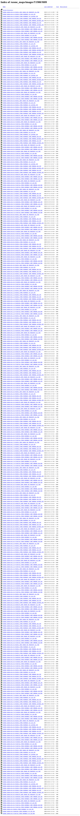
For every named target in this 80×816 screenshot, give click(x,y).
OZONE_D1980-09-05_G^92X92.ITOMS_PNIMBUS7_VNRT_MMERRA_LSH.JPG (22, 141)
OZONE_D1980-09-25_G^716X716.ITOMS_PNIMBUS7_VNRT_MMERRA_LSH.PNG (22, 668)
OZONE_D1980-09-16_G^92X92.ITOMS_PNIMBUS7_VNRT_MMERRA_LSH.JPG (22, 423)
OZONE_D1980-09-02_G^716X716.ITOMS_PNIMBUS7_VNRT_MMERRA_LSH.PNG (22, 69)
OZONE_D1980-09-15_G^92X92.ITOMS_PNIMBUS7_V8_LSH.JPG (19, 394)
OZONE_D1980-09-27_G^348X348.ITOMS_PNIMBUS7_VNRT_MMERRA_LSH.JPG (22, 710)
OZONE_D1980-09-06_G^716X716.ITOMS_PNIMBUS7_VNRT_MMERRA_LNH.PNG (22, 185)
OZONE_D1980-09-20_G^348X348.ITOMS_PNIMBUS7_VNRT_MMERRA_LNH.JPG (22, 531)
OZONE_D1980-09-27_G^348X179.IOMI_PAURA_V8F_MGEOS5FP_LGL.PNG (21, 706)
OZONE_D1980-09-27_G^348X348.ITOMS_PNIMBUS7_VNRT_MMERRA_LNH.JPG (22, 708)
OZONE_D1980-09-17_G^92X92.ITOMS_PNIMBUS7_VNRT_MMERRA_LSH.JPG (22, 448)
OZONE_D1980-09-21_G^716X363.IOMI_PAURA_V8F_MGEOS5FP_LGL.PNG (21, 560)
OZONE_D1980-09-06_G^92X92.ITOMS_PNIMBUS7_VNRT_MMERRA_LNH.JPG (22, 166)
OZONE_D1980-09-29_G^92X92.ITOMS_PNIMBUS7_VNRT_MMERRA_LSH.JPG (22, 760)
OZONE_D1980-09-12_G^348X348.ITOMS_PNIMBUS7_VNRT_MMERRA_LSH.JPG (22, 330)
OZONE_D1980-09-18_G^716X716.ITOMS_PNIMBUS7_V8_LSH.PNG (20, 486)
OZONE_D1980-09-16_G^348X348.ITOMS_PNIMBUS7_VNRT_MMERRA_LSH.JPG (22, 432)
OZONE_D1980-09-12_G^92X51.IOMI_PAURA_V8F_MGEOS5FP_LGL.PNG (21, 316)
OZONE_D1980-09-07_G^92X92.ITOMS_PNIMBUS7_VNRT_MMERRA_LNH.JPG (22, 193)
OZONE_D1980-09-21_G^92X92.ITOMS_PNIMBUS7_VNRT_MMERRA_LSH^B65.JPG (23, 552)
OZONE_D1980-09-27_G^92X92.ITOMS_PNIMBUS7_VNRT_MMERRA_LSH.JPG (22, 701)
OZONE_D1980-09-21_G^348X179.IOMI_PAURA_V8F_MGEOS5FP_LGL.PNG (21, 554)
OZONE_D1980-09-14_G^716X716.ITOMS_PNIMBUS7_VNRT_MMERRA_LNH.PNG (22, 387)
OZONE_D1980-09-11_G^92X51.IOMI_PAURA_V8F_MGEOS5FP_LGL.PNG (21, 290)
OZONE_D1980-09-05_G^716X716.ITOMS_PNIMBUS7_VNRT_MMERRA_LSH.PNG (22, 157)
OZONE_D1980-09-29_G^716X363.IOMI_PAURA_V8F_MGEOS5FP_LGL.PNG (21, 771)
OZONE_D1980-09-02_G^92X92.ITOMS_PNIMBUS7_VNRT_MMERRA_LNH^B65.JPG (23, 50)
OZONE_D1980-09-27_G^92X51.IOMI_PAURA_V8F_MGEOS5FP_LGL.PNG (21, 695)
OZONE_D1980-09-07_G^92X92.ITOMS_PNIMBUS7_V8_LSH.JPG (19, 191)
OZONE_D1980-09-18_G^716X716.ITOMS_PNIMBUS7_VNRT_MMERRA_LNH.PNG (22, 488)
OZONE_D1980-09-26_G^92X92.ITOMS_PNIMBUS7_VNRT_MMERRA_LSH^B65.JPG (23, 678)
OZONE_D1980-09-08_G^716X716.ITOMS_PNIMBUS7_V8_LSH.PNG (20, 233)
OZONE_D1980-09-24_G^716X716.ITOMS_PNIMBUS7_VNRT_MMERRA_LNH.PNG (22, 640)
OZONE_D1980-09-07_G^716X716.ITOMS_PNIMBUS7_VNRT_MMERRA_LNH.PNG (22, 210)
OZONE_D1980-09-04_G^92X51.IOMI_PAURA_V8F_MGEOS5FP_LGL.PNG (21, 100)
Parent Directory (8, 10)
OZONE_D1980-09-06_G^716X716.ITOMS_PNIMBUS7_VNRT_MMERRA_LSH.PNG (22, 187)
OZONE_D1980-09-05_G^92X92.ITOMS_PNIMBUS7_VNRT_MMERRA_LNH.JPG (22, 136)
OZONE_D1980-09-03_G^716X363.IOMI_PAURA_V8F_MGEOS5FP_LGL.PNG (21, 92)
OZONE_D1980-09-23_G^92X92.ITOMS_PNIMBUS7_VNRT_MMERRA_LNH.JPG (22, 598)
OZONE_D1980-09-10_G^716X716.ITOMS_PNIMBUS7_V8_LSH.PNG (20, 284)
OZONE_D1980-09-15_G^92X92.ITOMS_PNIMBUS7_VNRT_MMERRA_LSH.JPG (22, 398)
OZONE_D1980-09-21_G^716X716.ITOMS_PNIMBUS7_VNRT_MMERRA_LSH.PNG (22, 566)
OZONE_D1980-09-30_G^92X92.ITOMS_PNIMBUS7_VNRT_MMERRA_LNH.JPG (22, 786)
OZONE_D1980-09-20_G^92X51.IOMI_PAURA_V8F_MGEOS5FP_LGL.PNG (21, 518)
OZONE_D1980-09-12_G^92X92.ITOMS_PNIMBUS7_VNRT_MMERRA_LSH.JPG (22, 322)
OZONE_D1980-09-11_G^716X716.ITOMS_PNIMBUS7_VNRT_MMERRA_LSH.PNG (22, 313)
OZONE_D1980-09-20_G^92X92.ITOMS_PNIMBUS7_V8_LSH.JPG (19, 520)
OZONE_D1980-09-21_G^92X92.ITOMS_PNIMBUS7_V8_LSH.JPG (19, 545)
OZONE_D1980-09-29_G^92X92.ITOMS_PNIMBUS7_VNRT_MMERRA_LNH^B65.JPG (23, 758)
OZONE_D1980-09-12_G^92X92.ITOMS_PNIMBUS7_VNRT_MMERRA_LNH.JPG (22, 320)
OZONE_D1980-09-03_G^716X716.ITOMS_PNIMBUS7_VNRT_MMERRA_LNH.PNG (22, 96)
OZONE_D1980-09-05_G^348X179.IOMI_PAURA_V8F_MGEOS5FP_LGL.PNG (21, 145)
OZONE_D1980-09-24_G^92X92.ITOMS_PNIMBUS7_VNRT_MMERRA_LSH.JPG (22, 626)
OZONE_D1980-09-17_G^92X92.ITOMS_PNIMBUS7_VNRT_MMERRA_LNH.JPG (22, 446)
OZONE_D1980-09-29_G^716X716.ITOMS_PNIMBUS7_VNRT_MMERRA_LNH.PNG (22, 775)
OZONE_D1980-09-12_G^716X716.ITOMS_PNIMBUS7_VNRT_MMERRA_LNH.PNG (22, 337)
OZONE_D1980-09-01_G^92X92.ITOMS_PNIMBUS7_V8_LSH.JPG (19, 14)
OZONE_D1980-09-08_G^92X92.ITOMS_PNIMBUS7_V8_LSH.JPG (19, 216)
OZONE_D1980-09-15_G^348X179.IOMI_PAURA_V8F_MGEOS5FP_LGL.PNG (21, 402)
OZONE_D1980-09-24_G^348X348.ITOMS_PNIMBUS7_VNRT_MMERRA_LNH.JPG (22, 632)
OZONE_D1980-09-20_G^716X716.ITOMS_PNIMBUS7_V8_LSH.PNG (20, 537)
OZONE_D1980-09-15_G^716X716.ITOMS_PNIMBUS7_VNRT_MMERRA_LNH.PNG (22, 413)
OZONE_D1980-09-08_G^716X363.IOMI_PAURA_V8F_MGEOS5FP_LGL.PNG (21, 231)
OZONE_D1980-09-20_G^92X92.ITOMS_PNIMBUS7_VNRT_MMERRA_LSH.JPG (22, 524)
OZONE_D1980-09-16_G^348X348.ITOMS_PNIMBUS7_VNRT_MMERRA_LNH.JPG (22, 429)
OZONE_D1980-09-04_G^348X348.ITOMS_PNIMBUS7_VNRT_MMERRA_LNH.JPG (22, 117)
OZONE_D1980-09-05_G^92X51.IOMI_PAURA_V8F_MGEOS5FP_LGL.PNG (21, 130)
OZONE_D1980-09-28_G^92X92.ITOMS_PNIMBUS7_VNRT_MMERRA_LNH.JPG (22, 727)
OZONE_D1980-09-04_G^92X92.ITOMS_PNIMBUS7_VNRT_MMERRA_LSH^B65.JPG (23, 113)
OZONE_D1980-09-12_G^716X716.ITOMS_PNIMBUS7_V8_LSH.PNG (20, 335)
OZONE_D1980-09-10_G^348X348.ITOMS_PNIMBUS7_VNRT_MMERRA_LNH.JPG (22, 278)
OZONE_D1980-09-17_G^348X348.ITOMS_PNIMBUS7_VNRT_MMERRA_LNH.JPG (22, 455)
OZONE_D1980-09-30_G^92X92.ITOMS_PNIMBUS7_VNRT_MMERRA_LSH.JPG (22, 790)
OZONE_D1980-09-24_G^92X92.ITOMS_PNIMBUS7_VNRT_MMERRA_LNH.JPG (22, 623)
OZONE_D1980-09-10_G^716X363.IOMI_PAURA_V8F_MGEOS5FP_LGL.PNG (21, 282)
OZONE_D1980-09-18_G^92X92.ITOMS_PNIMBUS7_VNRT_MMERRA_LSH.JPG (22, 474)
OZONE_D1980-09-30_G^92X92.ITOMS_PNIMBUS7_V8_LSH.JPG (19, 782)
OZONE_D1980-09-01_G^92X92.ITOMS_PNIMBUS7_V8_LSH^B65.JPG (20, 16)
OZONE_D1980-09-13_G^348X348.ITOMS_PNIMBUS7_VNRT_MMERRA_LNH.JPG (22, 354)
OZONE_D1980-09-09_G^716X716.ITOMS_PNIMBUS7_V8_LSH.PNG (20, 259)
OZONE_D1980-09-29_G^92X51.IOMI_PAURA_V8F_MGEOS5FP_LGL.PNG (21, 750)
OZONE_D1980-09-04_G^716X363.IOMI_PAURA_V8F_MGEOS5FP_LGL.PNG (21, 122)
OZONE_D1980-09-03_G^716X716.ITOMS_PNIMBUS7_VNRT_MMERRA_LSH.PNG (22, 98)
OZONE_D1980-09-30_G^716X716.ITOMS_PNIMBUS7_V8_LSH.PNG (20, 803)
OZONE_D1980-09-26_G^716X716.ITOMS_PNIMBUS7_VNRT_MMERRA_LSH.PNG (22, 693)
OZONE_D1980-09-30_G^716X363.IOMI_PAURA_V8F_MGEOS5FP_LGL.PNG (21, 801)
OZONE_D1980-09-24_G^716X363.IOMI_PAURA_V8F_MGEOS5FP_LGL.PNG (21, 636)
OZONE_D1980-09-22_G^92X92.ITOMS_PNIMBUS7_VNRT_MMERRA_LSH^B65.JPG (23, 577)
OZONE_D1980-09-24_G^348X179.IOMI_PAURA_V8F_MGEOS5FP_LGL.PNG (21, 630)
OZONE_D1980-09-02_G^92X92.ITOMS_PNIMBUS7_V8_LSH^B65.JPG (20, 46)
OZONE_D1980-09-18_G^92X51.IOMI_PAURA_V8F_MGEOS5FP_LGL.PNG (21, 467)
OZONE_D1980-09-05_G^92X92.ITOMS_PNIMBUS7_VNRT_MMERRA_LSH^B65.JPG (23, 143)
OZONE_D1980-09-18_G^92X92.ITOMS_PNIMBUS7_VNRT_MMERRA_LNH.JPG (22, 472)
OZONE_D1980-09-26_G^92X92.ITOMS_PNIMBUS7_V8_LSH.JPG (19, 672)
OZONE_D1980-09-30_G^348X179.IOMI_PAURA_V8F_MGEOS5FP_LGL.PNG (21, 794)
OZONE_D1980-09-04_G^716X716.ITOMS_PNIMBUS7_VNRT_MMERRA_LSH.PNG (22, 128)
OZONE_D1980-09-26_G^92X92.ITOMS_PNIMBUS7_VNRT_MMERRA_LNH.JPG (22, 674)
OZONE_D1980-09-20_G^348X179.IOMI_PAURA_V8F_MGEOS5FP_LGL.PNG (21, 529)
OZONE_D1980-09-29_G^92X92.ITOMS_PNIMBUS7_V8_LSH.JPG (19, 752)
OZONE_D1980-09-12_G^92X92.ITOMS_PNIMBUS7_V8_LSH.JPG (19, 318)
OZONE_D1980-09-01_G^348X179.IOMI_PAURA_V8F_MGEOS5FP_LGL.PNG (21, 27)
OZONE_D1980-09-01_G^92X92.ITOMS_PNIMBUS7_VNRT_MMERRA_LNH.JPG (22, 18)
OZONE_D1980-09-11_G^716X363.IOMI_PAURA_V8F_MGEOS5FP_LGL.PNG (21, 307)
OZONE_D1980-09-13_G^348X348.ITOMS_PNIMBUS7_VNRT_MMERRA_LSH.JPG (22, 356)
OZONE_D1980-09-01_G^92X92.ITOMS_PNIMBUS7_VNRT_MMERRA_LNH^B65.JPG (23, 20)
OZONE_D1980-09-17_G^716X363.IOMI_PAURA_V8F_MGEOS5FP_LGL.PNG (21, 459)
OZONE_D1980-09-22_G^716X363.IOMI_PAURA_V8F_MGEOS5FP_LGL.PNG (21, 585)
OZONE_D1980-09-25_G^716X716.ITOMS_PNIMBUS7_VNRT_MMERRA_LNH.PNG (22, 666)
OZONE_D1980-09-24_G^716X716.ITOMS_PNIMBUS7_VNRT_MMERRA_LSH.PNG (22, 642)
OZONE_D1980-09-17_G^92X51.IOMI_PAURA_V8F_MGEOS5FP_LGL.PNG (21, 442)
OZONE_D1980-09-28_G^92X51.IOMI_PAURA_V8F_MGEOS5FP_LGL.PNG (21, 720)
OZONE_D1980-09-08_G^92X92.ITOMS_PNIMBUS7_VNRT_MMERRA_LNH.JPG (22, 219)
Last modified (48, 6)
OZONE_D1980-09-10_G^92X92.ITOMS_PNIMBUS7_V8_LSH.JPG (19, 267)
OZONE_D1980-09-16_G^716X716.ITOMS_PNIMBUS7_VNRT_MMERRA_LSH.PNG (22, 440)
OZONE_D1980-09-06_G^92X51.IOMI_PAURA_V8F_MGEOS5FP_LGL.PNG (21, 160)
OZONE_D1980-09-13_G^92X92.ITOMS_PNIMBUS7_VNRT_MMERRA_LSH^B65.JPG (23, 349)
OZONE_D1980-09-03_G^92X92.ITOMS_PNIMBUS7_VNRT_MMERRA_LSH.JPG (22, 81)
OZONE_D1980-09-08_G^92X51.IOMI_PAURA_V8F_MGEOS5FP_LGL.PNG (21, 214)
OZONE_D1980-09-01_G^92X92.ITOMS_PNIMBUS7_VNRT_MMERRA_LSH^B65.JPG (23, 25)
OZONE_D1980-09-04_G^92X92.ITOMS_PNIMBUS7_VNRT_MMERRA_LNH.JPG (22, 107)
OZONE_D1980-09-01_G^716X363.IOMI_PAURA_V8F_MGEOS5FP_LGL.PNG (21, 33)
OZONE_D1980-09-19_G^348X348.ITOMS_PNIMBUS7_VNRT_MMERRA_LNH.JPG (22, 505)
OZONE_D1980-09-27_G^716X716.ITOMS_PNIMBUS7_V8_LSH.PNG (20, 714)
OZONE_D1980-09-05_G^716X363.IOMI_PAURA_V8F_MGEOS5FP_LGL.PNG (21, 151)
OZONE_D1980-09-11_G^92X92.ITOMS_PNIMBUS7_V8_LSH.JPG (19, 292)
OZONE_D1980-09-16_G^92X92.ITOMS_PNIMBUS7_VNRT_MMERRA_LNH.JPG (22, 421)
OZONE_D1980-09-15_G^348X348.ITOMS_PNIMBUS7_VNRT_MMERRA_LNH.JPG (22, 404)
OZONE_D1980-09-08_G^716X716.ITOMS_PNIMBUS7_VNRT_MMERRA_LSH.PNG (22, 238)
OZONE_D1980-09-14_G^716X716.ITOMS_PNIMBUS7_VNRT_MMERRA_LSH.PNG (22, 389)
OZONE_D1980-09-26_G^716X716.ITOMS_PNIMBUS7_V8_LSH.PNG (20, 689)
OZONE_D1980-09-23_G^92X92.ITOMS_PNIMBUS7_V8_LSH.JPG (19, 596)
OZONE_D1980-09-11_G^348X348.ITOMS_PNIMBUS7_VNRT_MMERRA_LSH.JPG (22, 305)
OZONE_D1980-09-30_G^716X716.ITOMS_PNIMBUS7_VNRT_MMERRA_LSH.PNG (22, 807)
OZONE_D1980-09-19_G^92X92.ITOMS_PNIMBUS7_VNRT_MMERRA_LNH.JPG (22, 497)
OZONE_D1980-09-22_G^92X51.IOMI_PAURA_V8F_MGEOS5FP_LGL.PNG (21, 569)
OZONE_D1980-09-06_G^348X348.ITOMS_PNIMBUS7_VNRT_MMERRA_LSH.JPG (22, 178)
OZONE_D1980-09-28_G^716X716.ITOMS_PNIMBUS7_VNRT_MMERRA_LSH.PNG (22, 748)
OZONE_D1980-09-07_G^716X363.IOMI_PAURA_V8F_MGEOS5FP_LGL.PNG (21, 206)
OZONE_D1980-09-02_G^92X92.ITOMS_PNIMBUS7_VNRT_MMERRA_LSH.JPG (22, 52)
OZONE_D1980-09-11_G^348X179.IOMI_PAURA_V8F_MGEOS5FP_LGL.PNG (21, 301)
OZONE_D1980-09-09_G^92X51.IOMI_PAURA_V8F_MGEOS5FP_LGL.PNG (21, 240)
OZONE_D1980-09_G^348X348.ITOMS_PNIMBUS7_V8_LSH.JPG (19, 811)
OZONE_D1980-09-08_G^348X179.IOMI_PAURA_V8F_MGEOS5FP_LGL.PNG (21, 225)
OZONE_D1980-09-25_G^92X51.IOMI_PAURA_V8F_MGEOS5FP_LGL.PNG (21, 645)
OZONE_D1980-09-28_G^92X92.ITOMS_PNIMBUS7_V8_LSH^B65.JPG (20, 725)
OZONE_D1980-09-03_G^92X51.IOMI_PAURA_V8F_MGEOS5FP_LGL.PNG (21, 71)
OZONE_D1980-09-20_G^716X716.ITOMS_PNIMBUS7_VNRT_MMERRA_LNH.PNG (22, 539)
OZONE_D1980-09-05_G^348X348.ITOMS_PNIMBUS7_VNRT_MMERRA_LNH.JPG (22, 147)
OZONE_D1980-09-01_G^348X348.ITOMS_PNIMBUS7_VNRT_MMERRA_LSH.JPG (22, 31)
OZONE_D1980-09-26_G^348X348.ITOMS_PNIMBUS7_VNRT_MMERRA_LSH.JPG (22, 685)
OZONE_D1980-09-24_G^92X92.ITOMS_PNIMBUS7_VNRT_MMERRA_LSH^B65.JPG (23, 628)
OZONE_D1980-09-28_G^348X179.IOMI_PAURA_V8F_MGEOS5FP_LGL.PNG (21, 735)
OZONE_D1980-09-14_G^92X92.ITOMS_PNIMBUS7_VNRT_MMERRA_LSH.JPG (22, 372)
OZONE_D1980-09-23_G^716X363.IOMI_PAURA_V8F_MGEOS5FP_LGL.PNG (21, 611)
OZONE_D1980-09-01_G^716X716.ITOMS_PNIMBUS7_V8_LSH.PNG (20, 35)
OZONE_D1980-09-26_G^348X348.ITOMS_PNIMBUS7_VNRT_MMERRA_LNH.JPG (22, 682)
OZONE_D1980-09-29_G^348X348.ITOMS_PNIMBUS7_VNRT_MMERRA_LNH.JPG (22, 767)
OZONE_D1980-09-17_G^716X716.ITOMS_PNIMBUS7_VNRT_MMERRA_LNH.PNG (22, 463)
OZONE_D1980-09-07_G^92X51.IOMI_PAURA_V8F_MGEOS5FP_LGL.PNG (21, 189)
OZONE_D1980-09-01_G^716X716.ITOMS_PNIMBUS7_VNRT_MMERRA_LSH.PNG (22, 39)
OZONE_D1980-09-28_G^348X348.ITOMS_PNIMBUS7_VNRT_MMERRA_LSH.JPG (22, 739)
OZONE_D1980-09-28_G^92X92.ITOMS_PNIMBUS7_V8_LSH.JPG (19, 723)
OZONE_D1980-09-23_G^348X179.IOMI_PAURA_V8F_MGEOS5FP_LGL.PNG (21, 604)
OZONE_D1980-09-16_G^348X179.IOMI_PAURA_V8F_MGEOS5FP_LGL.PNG (21, 427)
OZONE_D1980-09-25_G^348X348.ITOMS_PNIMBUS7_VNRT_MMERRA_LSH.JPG (22, 659)
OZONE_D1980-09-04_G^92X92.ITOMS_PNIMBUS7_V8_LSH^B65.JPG (20, 105)
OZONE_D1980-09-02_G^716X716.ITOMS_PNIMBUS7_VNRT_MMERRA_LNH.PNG (22, 67)
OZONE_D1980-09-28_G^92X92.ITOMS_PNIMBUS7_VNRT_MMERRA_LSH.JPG (22, 731)
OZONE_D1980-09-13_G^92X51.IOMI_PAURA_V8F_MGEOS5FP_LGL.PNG (21, 341)
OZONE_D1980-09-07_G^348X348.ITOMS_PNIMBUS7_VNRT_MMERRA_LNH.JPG (22, 202)
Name (4, 6)
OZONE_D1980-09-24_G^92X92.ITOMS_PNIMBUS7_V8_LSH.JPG (19, 621)
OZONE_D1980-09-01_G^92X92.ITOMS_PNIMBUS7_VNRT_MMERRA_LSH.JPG (22, 22)
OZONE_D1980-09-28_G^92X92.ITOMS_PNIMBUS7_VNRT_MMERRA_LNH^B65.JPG (23, 729)
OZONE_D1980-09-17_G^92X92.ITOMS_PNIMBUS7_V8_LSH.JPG (19, 444)
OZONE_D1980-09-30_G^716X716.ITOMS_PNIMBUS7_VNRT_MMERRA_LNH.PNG (22, 805)
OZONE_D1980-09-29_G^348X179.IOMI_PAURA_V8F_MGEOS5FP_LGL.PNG (21, 765)
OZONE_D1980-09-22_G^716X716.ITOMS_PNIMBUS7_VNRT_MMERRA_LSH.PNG (22, 592)
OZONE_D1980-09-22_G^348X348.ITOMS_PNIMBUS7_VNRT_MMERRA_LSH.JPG (22, 583)
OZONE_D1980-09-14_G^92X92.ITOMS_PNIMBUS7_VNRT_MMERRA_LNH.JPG (22, 370)
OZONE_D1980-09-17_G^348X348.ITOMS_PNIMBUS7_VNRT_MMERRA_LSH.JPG (22, 457)
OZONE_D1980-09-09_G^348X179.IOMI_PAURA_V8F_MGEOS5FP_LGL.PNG (21, 250)
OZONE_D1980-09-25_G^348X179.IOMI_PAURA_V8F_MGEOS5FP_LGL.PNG (21, 655)
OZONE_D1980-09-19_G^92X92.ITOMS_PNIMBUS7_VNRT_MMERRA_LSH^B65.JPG (23, 501)
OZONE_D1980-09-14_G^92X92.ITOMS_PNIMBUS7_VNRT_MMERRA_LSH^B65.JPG (23, 375)
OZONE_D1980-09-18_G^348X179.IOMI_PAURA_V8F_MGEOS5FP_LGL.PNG (21, 478)
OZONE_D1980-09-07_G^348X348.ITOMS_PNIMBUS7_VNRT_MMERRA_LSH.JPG (22, 204)
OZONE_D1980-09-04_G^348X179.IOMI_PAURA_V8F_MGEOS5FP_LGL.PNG (21, 115)
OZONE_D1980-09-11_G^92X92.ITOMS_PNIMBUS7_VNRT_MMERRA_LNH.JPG (22, 294)
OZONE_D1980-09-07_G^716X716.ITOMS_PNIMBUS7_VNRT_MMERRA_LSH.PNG (22, 212)
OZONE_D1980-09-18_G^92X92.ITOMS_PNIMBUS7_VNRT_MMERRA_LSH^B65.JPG (23, 476)
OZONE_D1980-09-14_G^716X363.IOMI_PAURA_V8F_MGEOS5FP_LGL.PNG (21, 383)
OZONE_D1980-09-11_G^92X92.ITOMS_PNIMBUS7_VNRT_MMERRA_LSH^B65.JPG (23, 299)
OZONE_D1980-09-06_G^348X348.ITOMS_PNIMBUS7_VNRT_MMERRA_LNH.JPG (22, 176)
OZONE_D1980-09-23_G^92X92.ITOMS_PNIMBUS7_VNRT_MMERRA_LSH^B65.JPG (23, 602)
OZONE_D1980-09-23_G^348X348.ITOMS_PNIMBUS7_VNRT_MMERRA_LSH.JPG (22, 609)
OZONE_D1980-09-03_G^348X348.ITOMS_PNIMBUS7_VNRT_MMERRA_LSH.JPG (22, 90)
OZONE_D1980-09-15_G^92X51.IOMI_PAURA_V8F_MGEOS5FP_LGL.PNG (21, 391)
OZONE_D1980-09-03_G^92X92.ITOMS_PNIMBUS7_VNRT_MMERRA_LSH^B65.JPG (23, 84)
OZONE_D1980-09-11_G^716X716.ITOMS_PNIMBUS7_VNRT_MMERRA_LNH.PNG (22, 311)
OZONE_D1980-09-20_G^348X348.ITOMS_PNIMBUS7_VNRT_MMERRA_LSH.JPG (22, 533)
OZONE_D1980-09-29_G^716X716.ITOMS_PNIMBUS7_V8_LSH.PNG (20, 773)
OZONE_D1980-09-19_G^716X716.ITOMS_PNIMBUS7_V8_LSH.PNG (20, 512)
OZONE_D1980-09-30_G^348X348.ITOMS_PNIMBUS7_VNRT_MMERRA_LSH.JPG (22, 798)
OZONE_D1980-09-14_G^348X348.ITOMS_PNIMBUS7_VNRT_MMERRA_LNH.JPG (22, 379)
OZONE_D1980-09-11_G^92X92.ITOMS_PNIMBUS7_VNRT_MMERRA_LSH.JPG (22, 297)
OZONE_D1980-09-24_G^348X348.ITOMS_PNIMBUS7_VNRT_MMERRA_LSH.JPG (22, 634)
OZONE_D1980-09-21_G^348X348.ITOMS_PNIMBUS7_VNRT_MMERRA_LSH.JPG (22, 558)
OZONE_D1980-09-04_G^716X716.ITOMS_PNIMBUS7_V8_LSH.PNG (20, 124)
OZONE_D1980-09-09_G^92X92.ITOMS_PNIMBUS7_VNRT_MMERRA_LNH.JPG (22, 244)
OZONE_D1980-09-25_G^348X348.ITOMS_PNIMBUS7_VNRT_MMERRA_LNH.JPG (22, 657)
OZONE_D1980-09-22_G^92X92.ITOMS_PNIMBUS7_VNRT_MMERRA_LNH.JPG (22, 573)
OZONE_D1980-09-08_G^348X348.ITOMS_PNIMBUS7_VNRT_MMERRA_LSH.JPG (22, 229)
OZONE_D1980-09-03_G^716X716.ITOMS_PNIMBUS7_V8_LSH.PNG (20, 94)
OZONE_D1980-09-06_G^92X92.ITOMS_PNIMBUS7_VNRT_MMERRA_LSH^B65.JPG (23, 172)
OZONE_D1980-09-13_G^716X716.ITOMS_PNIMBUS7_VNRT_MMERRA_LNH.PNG (22, 362)
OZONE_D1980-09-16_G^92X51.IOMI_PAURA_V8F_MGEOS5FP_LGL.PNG (21, 417)
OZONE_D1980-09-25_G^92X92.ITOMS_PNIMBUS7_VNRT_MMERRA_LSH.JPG (22, 651)
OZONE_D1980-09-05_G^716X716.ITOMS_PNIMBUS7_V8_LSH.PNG (20, 153)
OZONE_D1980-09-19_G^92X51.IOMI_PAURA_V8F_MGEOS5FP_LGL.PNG (21, 493)
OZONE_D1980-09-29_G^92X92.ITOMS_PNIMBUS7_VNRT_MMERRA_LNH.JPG (22, 756)
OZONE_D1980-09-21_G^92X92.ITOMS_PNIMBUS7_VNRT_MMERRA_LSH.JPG (22, 550)
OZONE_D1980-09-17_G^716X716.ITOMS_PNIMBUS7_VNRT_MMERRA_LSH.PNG (22, 465)
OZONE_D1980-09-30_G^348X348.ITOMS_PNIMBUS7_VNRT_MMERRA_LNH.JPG (22, 796)
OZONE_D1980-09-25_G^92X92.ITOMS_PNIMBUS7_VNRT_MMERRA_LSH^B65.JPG (23, 653)
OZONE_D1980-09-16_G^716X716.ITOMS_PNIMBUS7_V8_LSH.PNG (20, 436)
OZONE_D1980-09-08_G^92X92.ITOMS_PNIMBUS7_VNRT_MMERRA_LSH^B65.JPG (23, 223)
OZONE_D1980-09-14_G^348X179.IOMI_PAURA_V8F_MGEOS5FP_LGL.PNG (21, 377)
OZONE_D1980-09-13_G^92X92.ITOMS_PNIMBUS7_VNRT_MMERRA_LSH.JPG (22, 347)
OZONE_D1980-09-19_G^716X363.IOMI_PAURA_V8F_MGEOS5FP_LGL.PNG (21, 510)
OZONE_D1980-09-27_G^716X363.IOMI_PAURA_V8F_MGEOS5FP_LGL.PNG (21, 712)
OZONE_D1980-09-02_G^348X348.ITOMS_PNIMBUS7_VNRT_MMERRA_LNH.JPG (22, 58)
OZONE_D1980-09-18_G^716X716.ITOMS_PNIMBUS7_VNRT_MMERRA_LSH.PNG (22, 491)
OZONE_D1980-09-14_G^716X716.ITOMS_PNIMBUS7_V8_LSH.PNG (20, 385)
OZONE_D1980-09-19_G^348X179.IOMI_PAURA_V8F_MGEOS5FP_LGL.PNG (21, 503)
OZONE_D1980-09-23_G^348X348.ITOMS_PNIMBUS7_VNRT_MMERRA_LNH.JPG (22, 607)
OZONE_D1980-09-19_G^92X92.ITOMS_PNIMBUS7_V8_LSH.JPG (19, 495)
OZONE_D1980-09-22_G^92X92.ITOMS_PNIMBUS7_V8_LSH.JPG (19, 571)
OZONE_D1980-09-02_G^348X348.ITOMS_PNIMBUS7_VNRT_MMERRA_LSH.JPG (22, 60)
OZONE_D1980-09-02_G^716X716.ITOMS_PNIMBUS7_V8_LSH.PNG (20, 65)
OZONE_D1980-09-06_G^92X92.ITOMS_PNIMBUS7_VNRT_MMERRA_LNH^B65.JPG (23, 168)
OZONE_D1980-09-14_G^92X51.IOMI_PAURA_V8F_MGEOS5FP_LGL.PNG (21, 366)
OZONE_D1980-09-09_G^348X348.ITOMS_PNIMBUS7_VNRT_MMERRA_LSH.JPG (22, 254)
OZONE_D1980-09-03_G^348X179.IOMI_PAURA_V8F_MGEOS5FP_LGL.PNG (21, 86)
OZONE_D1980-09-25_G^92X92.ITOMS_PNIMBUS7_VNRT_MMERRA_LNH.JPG (22, 649)
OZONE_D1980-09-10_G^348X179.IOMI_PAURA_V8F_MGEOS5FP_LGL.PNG (21, 275)
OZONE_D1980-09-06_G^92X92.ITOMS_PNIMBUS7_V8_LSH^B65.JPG (20, 164)
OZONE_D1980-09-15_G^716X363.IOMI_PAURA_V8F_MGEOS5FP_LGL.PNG (21, 408)
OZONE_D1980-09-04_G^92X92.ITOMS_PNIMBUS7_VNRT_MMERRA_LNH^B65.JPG (23, 109)
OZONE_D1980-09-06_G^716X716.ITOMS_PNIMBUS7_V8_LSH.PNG (20, 183)
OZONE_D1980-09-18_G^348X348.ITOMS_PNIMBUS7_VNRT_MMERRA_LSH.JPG (22, 482)
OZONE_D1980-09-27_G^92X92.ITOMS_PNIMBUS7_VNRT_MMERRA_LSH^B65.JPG (23, 704)
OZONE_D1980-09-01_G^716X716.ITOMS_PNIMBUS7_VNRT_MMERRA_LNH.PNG (22, 37)
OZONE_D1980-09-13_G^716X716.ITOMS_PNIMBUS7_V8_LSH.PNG (20, 360)
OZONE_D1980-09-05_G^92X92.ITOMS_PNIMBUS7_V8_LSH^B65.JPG (20, 134)
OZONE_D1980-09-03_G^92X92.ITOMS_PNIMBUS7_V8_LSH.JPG (19, 73)
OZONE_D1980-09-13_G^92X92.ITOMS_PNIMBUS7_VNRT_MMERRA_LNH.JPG (22, 345)
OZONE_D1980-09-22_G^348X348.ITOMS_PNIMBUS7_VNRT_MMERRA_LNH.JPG (22, 581)
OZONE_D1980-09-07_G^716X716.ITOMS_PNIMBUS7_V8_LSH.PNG (20, 208)
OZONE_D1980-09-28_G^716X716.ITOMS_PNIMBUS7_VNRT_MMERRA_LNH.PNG (22, 746)
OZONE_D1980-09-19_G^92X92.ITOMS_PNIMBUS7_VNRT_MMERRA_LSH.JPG (22, 499)
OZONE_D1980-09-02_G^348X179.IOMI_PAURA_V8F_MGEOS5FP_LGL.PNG (21, 56)
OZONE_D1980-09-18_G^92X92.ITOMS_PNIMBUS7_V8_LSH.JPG (19, 469)
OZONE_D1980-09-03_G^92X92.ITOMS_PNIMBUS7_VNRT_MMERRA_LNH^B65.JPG (23, 79)
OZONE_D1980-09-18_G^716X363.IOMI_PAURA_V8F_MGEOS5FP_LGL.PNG (21, 484)
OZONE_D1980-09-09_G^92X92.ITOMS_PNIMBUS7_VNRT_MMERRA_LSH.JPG (22, 246)
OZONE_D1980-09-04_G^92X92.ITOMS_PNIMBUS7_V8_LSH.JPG (19, 103)
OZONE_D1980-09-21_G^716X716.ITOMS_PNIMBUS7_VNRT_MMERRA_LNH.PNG (22, 564)
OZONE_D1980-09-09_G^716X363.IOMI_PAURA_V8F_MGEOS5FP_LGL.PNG (21, 257)
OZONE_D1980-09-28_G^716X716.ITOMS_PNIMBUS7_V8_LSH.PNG (20, 744)
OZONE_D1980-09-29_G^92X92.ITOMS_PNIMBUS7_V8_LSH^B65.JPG (20, 754)
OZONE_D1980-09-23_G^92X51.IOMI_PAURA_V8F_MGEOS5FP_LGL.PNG (21, 594)
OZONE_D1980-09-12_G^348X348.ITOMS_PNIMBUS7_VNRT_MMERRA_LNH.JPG (22, 328)
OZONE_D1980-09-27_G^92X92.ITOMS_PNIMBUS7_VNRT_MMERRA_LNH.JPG (22, 699)
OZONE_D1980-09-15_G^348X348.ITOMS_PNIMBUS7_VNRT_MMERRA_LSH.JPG (22, 406)
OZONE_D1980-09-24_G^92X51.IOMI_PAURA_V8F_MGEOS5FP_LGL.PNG (21, 619)
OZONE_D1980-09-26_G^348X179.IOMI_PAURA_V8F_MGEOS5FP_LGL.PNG (21, 680)
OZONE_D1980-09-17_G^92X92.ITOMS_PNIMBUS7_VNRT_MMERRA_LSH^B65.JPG (23, 451)
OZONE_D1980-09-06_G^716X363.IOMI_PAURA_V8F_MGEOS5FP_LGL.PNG (21, 181)
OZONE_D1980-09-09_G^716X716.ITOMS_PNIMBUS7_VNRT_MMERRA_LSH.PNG (22, 263)
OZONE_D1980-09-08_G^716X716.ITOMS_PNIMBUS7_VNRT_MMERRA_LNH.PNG (22, 235)
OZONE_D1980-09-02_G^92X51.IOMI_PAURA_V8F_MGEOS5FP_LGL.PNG (21, 41)
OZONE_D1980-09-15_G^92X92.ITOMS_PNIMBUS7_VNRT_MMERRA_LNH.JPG (22, 396)
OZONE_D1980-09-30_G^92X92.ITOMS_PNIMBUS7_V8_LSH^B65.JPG (20, 784)
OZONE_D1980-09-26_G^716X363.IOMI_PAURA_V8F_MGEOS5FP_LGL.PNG (21, 687)
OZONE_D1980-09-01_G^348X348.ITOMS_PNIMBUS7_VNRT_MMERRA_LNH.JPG (22, 29)
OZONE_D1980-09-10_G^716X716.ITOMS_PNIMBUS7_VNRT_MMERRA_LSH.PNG (22, 288)
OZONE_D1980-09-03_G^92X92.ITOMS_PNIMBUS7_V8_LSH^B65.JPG (20, 75)
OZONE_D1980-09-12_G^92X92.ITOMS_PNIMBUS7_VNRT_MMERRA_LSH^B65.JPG (23, 324)
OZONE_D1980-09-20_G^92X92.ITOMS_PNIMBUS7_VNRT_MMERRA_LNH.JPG (22, 522)
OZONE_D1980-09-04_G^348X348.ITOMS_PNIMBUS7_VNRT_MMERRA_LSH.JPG (22, 119)
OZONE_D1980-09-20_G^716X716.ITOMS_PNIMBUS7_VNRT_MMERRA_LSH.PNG (22, 541)
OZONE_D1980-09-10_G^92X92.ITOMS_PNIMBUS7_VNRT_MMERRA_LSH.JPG (22, 271)
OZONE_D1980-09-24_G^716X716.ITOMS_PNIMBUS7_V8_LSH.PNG (20, 638)
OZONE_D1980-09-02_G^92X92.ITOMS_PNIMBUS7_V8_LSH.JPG (19, 44)
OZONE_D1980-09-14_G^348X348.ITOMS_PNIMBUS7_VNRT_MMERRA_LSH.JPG (22, 381)
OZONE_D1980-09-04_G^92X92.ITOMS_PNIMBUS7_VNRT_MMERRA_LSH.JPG (22, 111)
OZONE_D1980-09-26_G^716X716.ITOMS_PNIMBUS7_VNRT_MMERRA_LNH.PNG (22, 691)
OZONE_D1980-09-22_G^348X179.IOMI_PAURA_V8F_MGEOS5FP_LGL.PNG (21, 579)
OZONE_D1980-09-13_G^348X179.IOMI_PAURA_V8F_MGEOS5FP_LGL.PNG (21, 351)
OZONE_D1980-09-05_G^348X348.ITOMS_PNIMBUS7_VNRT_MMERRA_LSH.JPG (22, 149)
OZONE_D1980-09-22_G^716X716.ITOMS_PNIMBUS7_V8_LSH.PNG (20, 588)
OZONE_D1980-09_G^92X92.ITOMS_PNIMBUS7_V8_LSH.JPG (18, 809)
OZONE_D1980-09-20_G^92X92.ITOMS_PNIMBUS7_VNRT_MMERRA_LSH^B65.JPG (23, 526)
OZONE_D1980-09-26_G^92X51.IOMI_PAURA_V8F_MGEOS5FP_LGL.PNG (21, 670)
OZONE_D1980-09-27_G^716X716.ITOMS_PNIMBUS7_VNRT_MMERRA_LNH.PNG (22, 716)
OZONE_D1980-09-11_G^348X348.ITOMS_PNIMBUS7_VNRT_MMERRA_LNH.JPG (22, 303)
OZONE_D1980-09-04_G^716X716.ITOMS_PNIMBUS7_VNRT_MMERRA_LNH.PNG (22, 126)
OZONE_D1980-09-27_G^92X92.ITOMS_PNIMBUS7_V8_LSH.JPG (19, 697)
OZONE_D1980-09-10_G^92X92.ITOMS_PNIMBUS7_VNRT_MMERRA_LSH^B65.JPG (23, 273)
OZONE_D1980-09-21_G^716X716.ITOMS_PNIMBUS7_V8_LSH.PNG (20, 562)
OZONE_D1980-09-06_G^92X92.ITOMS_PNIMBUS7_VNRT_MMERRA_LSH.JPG (22, 170)
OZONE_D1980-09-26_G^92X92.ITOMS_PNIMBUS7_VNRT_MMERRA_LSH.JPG (22, 676)
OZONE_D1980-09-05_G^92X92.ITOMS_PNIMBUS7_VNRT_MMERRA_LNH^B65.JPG (23, 138)
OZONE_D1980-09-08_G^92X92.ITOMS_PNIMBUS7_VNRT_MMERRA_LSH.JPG (22, 221)
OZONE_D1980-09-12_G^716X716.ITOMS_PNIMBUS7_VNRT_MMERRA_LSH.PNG (22, 339)
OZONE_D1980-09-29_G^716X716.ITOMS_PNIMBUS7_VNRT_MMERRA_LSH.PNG (22, 777)
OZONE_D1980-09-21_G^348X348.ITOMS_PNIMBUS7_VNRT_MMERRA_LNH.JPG (22, 556)
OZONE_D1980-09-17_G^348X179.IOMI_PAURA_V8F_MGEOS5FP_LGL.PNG (21, 453)
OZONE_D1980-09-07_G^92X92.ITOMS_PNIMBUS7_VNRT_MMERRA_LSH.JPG (22, 195)
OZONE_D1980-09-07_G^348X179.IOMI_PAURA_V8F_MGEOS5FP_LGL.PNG (21, 200)
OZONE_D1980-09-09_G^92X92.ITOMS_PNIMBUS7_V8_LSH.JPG (19, 242)
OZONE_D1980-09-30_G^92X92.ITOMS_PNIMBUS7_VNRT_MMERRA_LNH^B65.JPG (23, 788)
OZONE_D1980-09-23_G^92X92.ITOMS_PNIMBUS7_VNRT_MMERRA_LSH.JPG (22, 600)
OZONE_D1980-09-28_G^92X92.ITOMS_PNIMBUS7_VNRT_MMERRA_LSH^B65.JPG (23, 733)
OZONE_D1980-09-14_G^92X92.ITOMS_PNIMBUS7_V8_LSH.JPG (19, 368)
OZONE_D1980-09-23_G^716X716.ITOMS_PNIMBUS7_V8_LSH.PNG (20, 613)
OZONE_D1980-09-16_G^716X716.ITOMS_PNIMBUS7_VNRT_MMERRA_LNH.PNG (22, 438)
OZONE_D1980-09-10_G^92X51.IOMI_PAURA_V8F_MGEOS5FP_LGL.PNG (21, 265)
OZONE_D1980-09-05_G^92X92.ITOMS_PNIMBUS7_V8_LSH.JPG (19, 132)
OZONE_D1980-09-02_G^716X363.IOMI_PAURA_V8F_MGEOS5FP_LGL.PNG (21, 63)
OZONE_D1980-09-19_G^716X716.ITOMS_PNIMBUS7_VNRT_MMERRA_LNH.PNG (22, 514)
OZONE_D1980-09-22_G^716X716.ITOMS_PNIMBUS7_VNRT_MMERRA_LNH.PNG (22, 590)
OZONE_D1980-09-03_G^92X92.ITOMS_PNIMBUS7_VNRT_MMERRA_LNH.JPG (22, 77)
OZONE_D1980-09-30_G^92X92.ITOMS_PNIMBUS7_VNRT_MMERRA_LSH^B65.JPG (23, 792)
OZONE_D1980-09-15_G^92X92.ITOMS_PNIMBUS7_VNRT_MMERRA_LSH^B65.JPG (23, 400)
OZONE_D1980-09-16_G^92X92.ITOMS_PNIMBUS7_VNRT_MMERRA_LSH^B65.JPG (23, 425)
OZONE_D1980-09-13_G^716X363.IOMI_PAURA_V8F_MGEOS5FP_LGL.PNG (21, 358)
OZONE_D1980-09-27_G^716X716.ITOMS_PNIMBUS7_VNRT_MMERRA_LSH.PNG (22, 718)
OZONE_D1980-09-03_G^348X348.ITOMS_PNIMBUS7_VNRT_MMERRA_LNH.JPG (22, 88)
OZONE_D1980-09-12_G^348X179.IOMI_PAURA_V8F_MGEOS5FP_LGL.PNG (21, 326)
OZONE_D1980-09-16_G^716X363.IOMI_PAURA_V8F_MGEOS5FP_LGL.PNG (21, 434)
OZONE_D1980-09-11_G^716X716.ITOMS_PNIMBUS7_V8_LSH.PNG (20, 309)
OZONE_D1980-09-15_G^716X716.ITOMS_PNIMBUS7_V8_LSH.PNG (20, 410)
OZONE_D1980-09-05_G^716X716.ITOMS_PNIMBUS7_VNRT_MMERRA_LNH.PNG (22, 155)
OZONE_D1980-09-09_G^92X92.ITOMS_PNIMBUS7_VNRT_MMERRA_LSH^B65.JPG (23, 248)
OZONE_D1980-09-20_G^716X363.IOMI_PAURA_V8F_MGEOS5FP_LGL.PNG (21, 535)
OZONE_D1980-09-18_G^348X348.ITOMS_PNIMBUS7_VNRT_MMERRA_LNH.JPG (22, 480)
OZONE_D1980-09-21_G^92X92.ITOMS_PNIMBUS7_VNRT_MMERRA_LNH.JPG (22, 548)
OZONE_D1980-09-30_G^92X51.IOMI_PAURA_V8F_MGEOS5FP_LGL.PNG (21, 779)
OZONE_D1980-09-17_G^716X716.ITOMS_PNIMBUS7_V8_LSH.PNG (20, 461)
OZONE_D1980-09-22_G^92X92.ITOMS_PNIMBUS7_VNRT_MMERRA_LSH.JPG (22, 575)
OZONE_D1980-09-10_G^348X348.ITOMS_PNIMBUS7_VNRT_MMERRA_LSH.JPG (22, 280)
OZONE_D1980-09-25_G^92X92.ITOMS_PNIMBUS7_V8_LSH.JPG (19, 647)
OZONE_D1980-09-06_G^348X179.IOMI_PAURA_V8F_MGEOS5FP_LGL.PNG (21, 174)
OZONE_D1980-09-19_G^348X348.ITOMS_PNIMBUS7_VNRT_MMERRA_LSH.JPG (22, 507)
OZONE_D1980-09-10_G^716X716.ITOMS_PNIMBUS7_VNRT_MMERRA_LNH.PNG (22, 286)
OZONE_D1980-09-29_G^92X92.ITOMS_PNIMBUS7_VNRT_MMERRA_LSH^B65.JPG (23, 763)
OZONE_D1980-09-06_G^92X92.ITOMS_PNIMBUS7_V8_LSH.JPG (19, 162)
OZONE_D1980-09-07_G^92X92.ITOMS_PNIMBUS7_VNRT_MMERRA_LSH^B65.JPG (23, 197)
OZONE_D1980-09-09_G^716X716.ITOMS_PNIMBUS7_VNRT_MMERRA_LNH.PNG (22, 261)
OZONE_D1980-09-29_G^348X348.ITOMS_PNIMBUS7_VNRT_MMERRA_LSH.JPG (22, 769)
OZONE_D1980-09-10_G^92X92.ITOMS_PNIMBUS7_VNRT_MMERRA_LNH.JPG (22, 269)
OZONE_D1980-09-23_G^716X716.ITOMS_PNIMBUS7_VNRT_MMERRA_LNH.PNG (22, 615)
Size (57, 6)
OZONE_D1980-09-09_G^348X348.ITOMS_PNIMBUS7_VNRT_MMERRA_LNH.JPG (22, 252)
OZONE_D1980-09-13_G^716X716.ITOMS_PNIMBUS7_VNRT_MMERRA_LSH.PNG (22, 364)
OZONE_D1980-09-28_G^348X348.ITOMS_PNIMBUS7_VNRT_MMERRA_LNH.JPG (22, 737)
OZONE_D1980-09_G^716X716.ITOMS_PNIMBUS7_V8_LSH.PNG (19, 813)
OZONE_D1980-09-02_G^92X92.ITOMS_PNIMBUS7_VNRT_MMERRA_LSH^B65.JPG (23, 54)
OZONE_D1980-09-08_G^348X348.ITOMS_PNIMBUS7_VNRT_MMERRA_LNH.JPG (22, 227)
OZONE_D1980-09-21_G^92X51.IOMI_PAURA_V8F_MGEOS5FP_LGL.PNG (21, 543)
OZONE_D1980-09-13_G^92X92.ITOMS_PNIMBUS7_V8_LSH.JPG (19, 343)
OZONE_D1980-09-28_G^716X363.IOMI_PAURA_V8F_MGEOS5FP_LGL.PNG (21, 742)
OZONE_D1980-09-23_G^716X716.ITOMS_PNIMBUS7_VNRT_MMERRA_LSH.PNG (22, 617)
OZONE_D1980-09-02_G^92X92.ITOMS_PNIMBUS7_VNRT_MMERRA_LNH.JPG (22, 48)
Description (63, 6)
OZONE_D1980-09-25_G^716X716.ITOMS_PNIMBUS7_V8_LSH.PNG (20, 663)
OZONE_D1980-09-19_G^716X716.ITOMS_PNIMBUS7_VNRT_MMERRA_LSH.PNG (22, 516)
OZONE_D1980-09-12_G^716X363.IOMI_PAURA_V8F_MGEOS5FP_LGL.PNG (21, 332)
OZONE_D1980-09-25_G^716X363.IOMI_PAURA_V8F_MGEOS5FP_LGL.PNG (21, 661)
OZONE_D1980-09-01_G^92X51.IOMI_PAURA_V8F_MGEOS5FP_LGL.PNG (21, 12)
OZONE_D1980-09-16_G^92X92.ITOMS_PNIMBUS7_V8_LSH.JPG (19, 419)
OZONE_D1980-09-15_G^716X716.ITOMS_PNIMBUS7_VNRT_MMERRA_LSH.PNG (22, 415)
